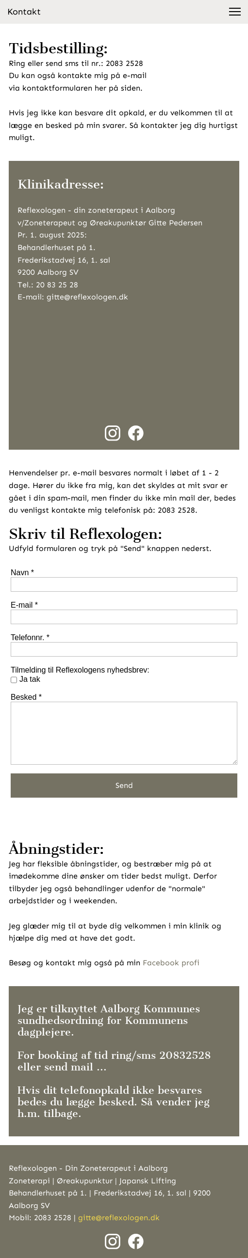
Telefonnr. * (30, 637)
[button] (235, 11)
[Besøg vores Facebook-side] (136, 433)
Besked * (26, 697)
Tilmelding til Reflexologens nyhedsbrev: (80, 670)
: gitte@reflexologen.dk (85, 296)
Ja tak (29, 679)
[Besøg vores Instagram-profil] (112, 433)
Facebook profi (169, 962)
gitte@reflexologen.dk (119, 1217)
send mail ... (75, 1067)
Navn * (22, 572)
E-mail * (24, 605)
